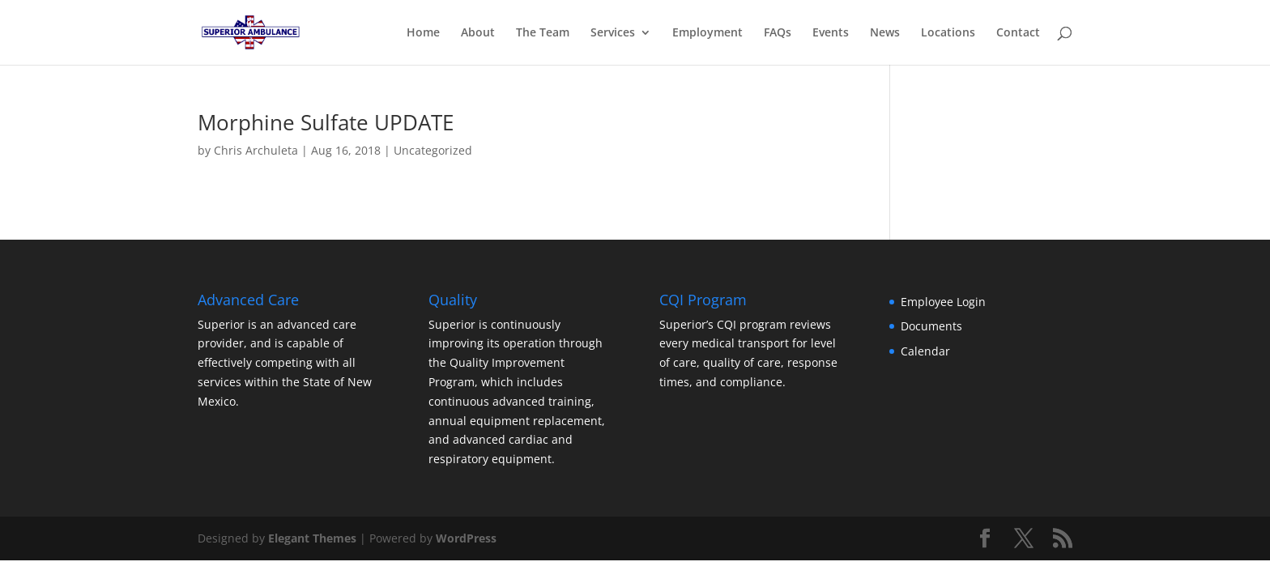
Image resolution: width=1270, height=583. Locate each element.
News (885, 33)
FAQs (777, 33)
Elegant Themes (312, 538)
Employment (707, 33)
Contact (1018, 33)
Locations (948, 33)
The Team (542, 33)
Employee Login (943, 301)
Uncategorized (433, 150)
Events (830, 33)
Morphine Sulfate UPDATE (326, 122)
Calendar (925, 351)
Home (423, 33)
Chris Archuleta (256, 150)
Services (612, 33)
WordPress (466, 538)
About (478, 33)
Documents (931, 326)
